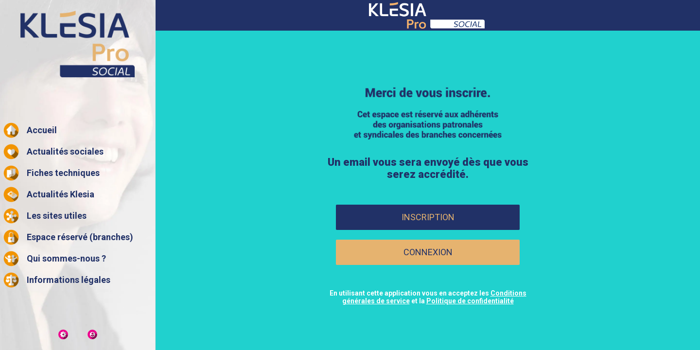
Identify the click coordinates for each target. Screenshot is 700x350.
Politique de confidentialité (470, 301)
